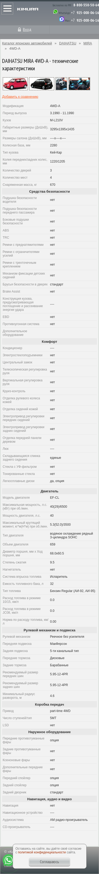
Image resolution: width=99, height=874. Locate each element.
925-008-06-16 (88, 12)
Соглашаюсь (49, 861)
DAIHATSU (67, 43)
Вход (27, 29)
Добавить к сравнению (20, 97)
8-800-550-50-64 (86, 5)
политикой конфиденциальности (42, 852)
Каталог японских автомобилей (27, 43)
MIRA (87, 43)
